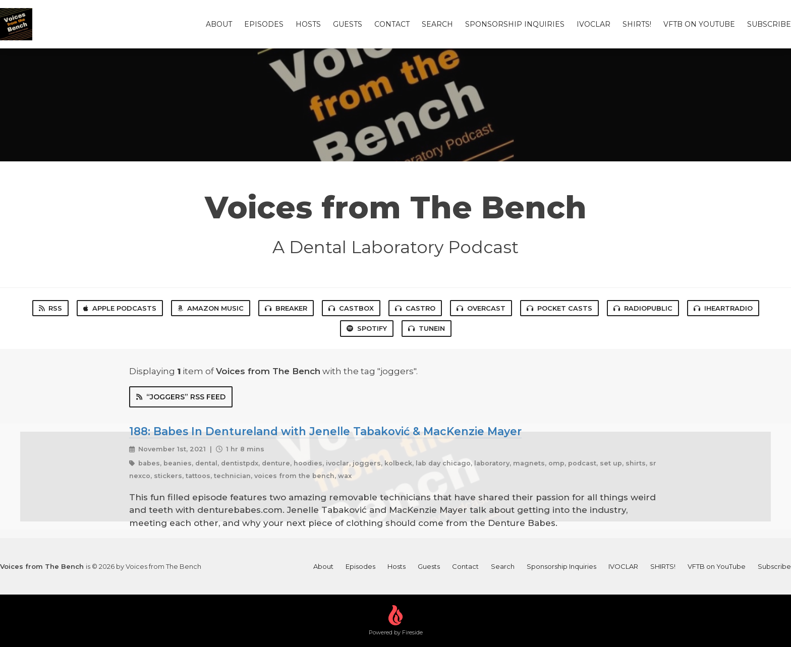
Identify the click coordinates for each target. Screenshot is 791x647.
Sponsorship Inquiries (514, 24)
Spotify (367, 328)
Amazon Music (211, 308)
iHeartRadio (723, 308)
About (219, 24)
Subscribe (769, 24)
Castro (415, 308)
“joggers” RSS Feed (180, 396)
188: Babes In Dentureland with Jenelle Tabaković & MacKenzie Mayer (325, 431)
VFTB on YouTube (699, 24)
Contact (392, 24)
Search (437, 24)
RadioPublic (642, 308)
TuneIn (426, 328)
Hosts (308, 24)
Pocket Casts (559, 308)
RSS (50, 308)
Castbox (351, 308)
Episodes (264, 24)
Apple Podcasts (119, 308)
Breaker (286, 308)
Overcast (481, 308)
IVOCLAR (593, 24)
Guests (347, 24)
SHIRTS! (637, 24)
